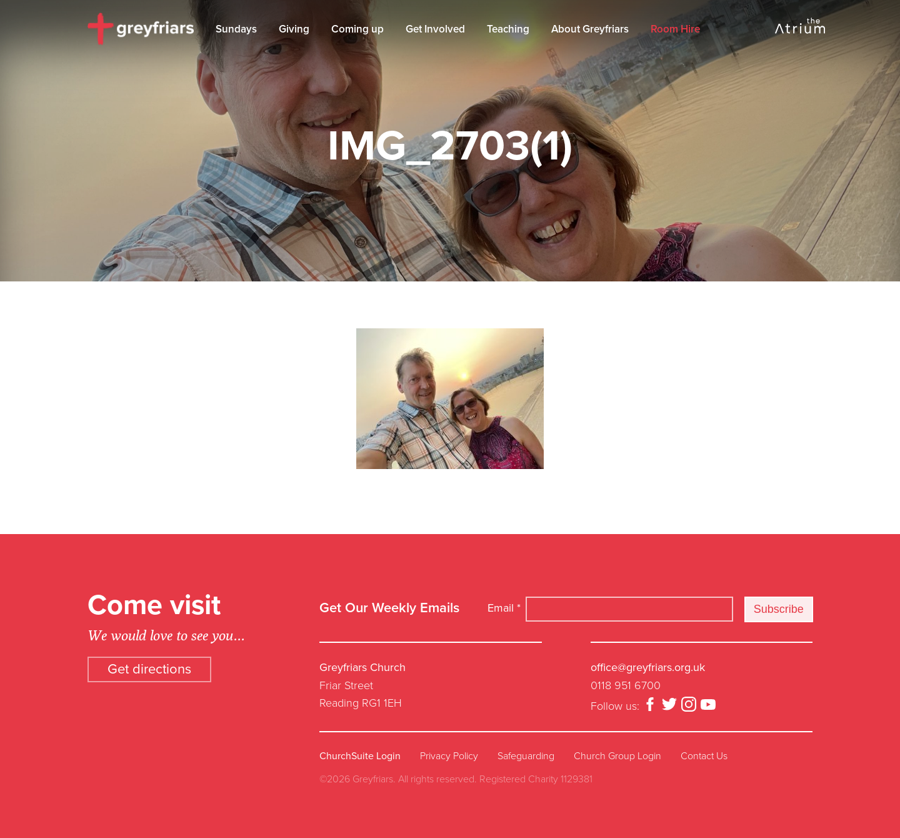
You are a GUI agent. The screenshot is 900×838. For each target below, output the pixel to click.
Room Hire (675, 29)
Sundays (236, 29)
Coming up (357, 29)
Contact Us (704, 756)
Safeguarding (526, 756)
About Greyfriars (590, 29)
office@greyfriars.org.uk (648, 667)
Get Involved (435, 29)
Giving (294, 29)
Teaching (508, 29)
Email (504, 608)
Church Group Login (617, 756)
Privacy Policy (449, 756)
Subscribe (779, 609)
